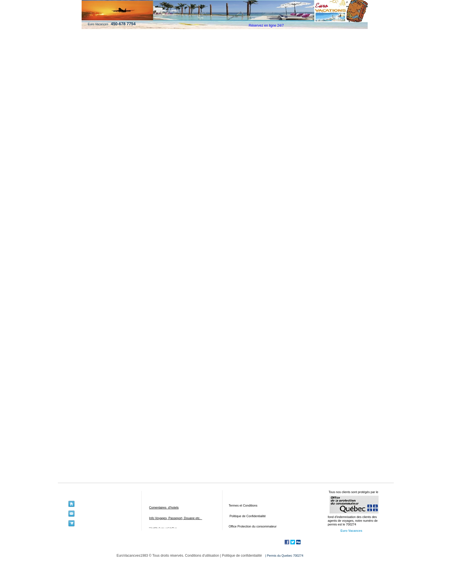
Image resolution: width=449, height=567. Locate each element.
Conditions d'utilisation (202, 556)
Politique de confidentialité (242, 556)
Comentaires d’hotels (164, 507)
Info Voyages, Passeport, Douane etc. (175, 518)
